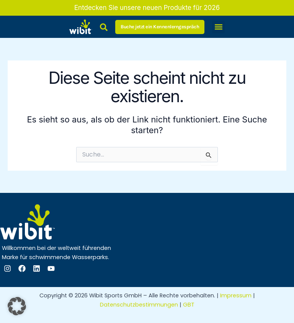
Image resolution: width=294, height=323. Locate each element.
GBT (188, 304)
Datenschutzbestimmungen (139, 304)
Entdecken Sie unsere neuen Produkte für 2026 (147, 7)
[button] (218, 27)
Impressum (236, 295)
